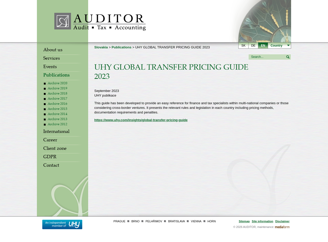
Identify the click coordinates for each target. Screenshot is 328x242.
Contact (51, 166)
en (263, 45)
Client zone (55, 149)
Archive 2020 (57, 83)
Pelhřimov (154, 221)
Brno (135, 221)
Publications (56, 76)
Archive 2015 (57, 109)
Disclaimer (282, 221)
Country (276, 45)
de (253, 45)
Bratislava (176, 221)
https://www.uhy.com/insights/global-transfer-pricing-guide (141, 120)
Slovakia (101, 47)
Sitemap (244, 221)
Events (50, 67)
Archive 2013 (57, 119)
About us (53, 50)
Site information (262, 221)
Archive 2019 (57, 88)
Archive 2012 (57, 124)
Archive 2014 (57, 114)
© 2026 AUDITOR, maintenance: (253, 226)
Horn (212, 221)
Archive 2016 (57, 104)
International (56, 132)
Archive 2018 (57, 94)
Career (50, 141)
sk (243, 45)
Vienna (196, 221)
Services (51, 59)
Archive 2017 (57, 99)
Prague (119, 221)
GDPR (49, 157)
